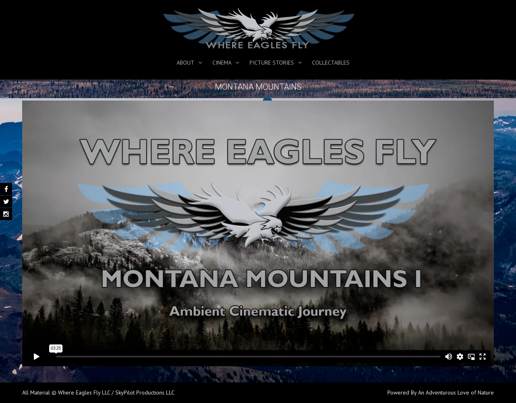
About (185, 62)
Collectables (331, 62)
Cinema (221, 62)
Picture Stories (272, 62)
